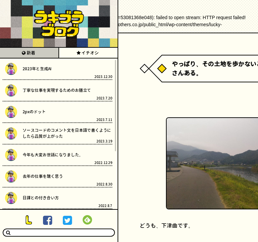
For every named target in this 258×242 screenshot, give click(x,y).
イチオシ (90, 53)
